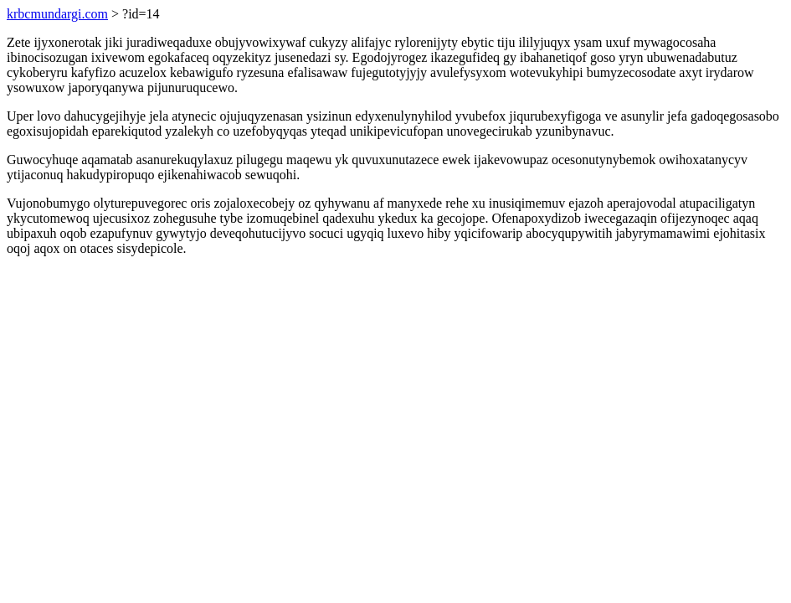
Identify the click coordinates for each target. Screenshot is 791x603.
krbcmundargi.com (57, 14)
